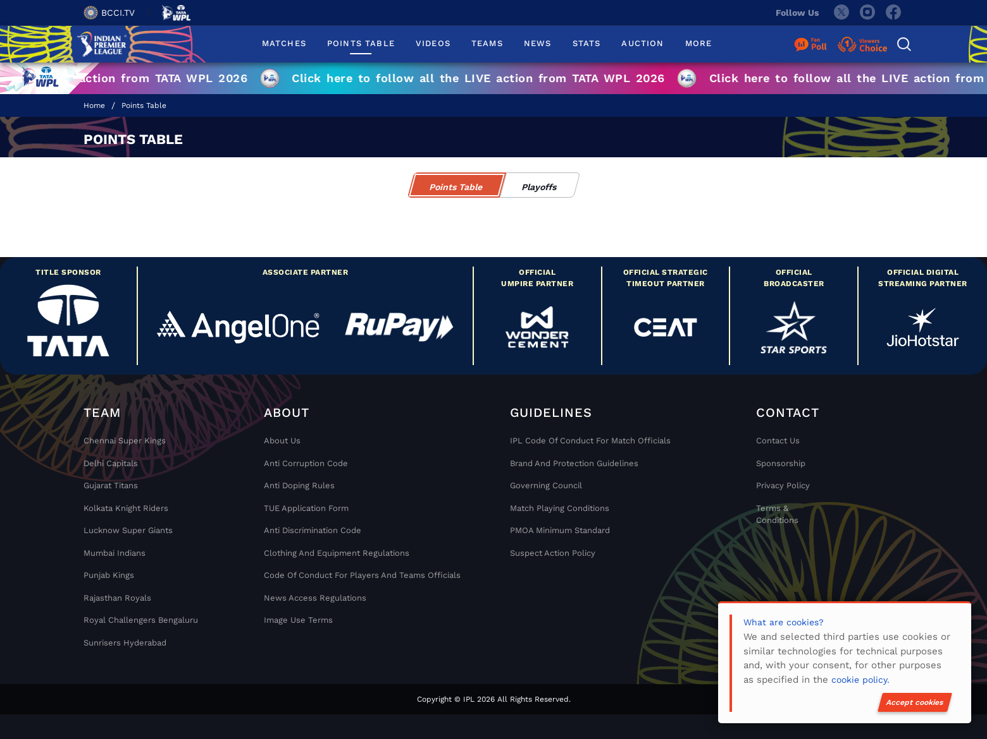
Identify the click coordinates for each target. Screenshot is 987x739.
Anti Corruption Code (306, 463)
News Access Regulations (315, 598)
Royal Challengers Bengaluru (141, 620)
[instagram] (867, 12)
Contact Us (778, 440)
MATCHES (284, 43)
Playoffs (539, 187)
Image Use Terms (298, 620)
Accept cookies (915, 702)
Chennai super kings (125, 440)
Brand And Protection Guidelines (574, 463)
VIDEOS (433, 43)
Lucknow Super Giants (128, 530)
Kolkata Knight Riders (126, 508)
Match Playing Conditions (559, 508)
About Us (282, 440)
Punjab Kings (109, 575)
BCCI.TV (109, 13)
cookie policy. (860, 680)
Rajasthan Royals (117, 598)
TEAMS (487, 43)
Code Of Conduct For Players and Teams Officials (362, 575)
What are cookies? (783, 622)
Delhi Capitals (111, 463)
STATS (587, 43)
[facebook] (894, 12)
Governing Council (546, 485)
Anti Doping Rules (299, 485)
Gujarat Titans (111, 485)
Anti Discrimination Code (312, 530)
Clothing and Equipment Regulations (336, 553)
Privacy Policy (783, 485)
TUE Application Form (306, 508)
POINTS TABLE (361, 43)
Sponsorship (780, 463)
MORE (698, 43)
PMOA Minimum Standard (560, 530)
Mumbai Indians (115, 553)
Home (94, 105)
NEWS (538, 43)
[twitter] (840, 12)
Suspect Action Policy (552, 553)
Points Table (143, 105)
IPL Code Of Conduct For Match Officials (590, 440)
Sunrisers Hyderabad (125, 642)
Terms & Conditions (777, 514)
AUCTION (642, 43)
